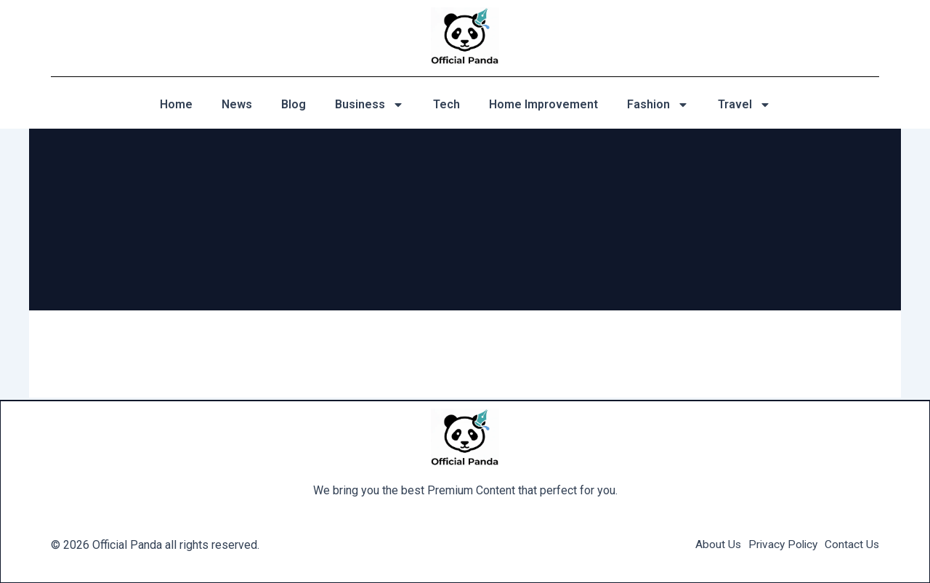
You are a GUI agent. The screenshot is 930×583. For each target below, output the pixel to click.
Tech (446, 104)
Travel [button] (744, 105)
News (237, 104)
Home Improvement (543, 104)
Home (176, 104)
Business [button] (369, 105)
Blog (293, 104)
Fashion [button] (658, 105)
